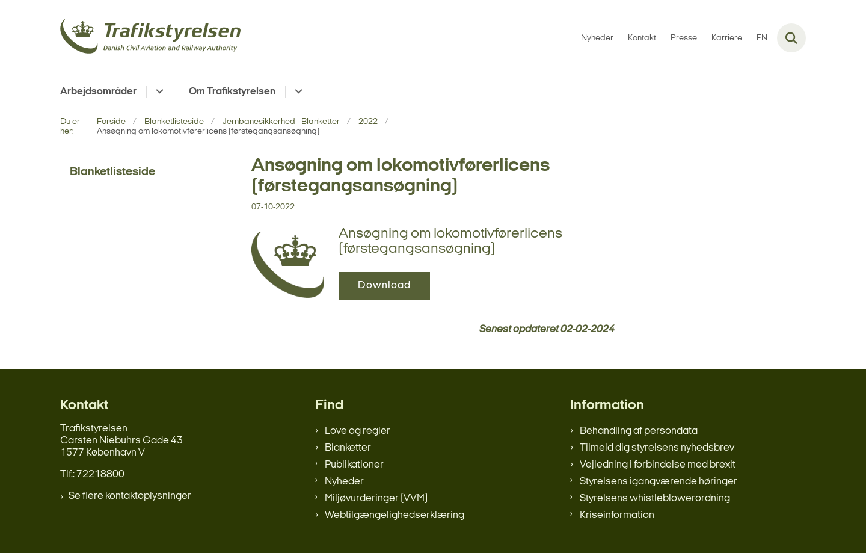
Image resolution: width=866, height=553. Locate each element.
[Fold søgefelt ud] (791, 37)
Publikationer (354, 465)
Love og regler (357, 431)
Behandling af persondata (639, 431)
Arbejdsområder (98, 92)
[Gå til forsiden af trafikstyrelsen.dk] (150, 38)
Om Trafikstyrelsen (232, 92)
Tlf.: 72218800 (92, 474)
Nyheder (344, 482)
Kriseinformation (617, 515)
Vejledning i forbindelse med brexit (657, 465)
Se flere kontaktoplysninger (130, 496)
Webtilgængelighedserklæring (394, 515)
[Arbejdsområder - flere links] (158, 92)
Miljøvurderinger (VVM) (376, 498)
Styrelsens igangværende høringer (658, 482)
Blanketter (348, 448)
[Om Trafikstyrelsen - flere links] (297, 92)
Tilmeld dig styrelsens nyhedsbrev (657, 448)
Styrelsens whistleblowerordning (655, 498)
